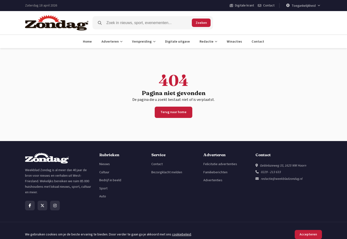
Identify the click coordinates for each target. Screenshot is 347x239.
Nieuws (104, 164)
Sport (103, 188)
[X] (42, 205)
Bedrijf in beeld (110, 180)
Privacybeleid (289, 230)
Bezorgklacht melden (166, 172)
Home (87, 41)
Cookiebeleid (312, 230)
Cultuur (104, 172)
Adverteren (112, 41)
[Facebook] (30, 205)
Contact (258, 41)
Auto (102, 196)
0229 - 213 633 (271, 172)
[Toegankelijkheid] (303, 5)
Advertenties (212, 180)
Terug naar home (173, 112)
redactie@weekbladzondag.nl (281, 178)
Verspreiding (143, 41)
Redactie (208, 41)
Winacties (234, 41)
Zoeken (201, 22)
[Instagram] (55, 205)
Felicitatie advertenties (220, 164)
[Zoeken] (148, 23)
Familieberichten (215, 172)
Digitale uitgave (177, 41)
